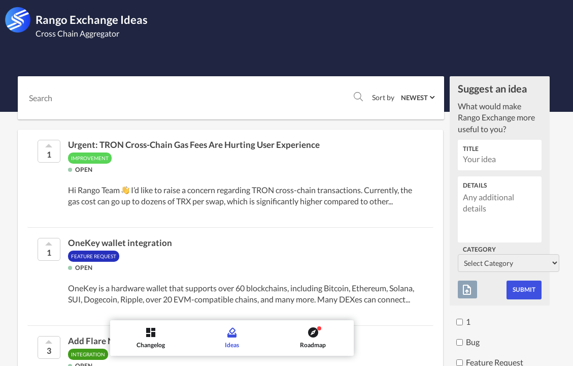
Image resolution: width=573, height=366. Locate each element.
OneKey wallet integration (120, 243)
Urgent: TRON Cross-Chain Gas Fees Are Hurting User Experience (194, 145)
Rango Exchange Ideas (92, 19)
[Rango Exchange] (17, 20)
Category (479, 249)
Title (471, 148)
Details (475, 185)
